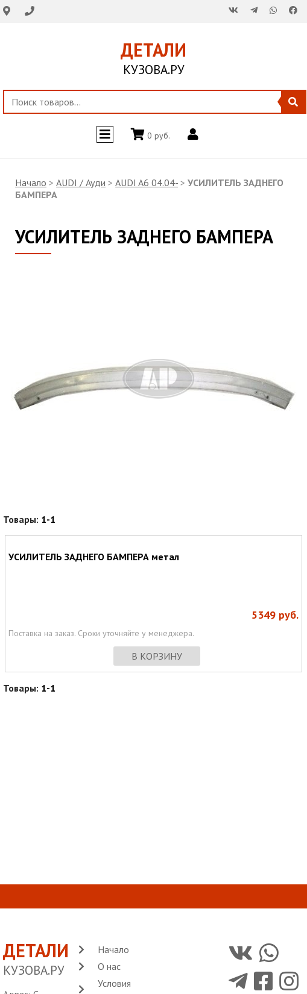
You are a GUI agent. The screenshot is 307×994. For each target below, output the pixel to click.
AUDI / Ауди (81, 183)
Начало (30, 183)
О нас (109, 966)
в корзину (156, 656)
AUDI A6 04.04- (146, 183)
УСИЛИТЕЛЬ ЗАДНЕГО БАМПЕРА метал (93, 557)
